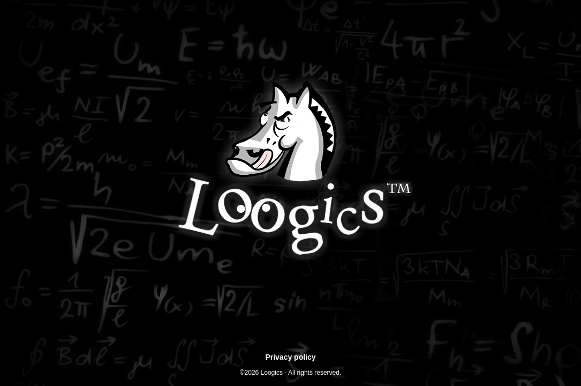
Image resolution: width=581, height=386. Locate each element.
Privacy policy (290, 357)
